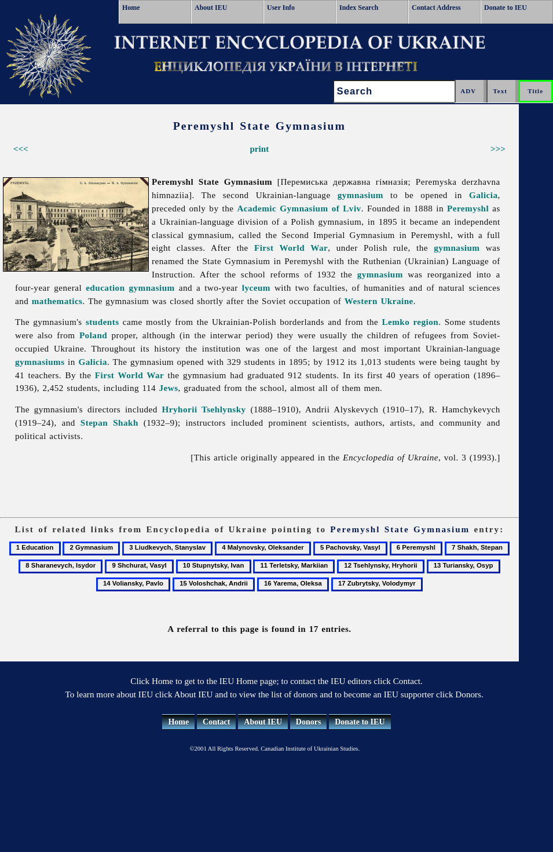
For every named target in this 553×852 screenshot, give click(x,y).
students (102, 322)
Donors (308, 722)
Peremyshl (468, 208)
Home (131, 7)
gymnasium (360, 195)
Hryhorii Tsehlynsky (204, 409)
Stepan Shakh (109, 422)
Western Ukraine (379, 301)
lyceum (256, 287)
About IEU (211, 7)
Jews (168, 388)
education (105, 287)
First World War (291, 248)
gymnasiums (40, 362)
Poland (93, 335)
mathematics (57, 301)
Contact (216, 722)
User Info (281, 7)
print (259, 148)
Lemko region (410, 322)
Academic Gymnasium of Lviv (299, 208)
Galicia (483, 195)
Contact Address (436, 7)
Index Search (358, 7)
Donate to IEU (505, 7)
